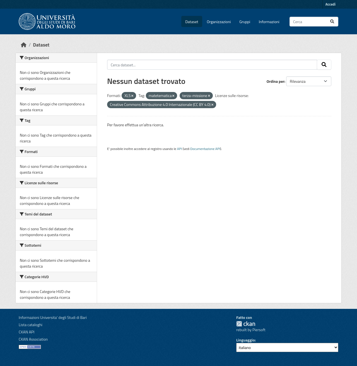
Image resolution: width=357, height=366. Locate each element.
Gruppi (244, 22)
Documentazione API (205, 148)
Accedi (330, 4)
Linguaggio (245, 340)
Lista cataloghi (30, 325)
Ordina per (275, 81)
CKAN (245, 324)
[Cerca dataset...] (314, 21)
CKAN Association (33, 339)
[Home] (23, 45)
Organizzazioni (219, 22)
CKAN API (27, 332)
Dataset (191, 22)
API (179, 148)
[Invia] (332, 21)
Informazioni (269, 22)
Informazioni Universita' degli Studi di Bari (53, 317)
